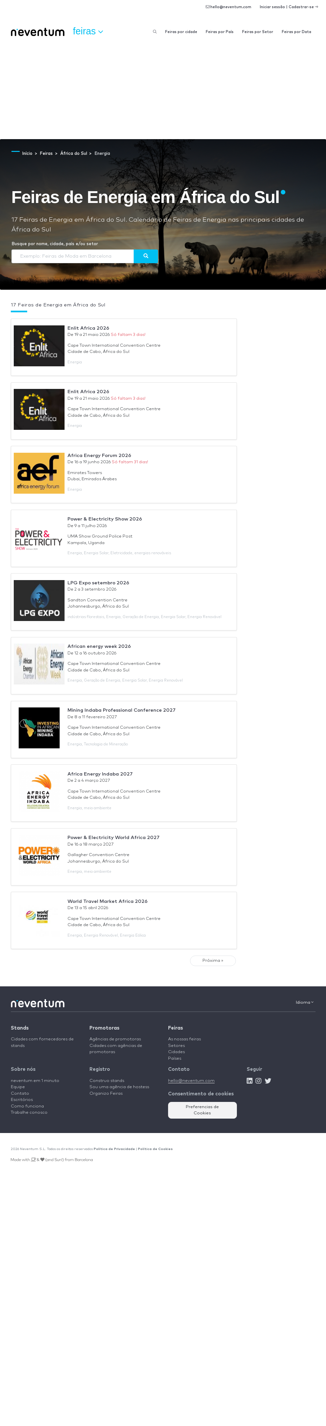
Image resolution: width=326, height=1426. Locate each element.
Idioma (305, 1002)
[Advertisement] (163, 90)
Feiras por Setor (257, 32)
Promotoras (104, 1028)
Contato (20, 1093)
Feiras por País (220, 32)
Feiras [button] (88, 31)
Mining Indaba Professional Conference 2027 (121, 710)
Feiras (175, 1028)
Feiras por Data (296, 32)
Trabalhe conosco (29, 1112)
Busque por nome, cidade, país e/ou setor (54, 244)
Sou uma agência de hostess (119, 1087)
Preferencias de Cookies (202, 1110)
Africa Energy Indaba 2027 (100, 774)
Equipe (18, 1087)
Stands (20, 1028)
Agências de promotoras (115, 1039)
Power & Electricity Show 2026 (104, 519)
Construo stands (106, 1081)
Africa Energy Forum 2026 (99, 455)
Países (174, 1058)
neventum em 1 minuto (35, 1081)
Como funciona (27, 1106)
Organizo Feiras (106, 1093)
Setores (176, 1046)
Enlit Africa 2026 (88, 328)
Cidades (176, 1052)
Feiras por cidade (181, 32)
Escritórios (22, 1100)
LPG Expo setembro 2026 (98, 582)
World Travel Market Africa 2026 (107, 901)
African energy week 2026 (99, 646)
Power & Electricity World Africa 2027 (113, 837)
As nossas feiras (184, 1039)
